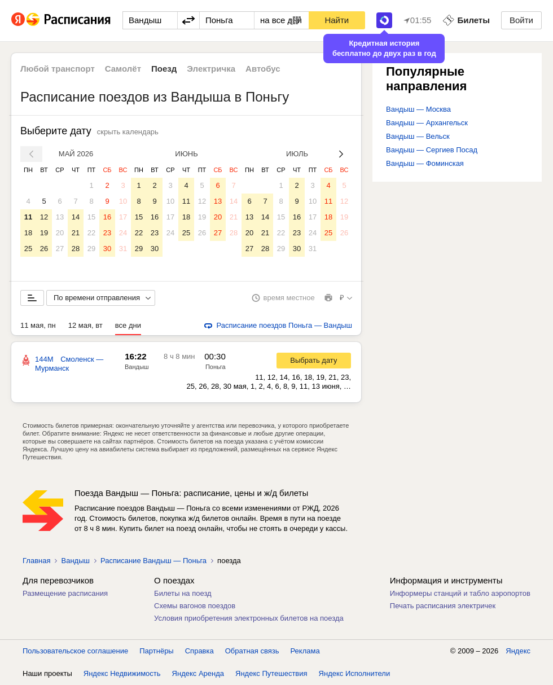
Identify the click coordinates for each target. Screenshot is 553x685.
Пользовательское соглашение (75, 651)
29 (91, 248)
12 (44, 217)
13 (60, 217)
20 (60, 233)
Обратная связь (252, 651)
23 (107, 233)
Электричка (211, 68)
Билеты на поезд (183, 593)
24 (123, 233)
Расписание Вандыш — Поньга (153, 560)
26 (44, 248)
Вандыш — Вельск (418, 136)
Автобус (262, 68)
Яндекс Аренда (198, 673)
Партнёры (156, 651)
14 (76, 217)
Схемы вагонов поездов (194, 605)
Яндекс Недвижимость (122, 673)
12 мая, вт (85, 325)
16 (107, 217)
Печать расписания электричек (442, 605)
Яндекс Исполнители (354, 673)
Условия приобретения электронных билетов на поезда (249, 618)
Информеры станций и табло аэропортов (460, 593)
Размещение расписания (65, 593)
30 (107, 248)
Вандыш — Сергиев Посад (431, 150)
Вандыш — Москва (418, 109)
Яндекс (518, 651)
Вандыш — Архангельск (427, 122)
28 (76, 248)
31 (123, 248)
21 (76, 233)
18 (28, 233)
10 (123, 201)
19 (44, 233)
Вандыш (137, 366)
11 (28, 217)
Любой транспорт (57, 68)
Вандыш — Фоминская (425, 163)
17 (123, 217)
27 (60, 248)
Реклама (305, 651)
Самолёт (123, 68)
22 (91, 233)
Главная (36, 560)
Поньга (215, 366)
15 (91, 217)
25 (28, 248)
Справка (199, 651)
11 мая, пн (38, 325)
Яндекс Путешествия (271, 673)
